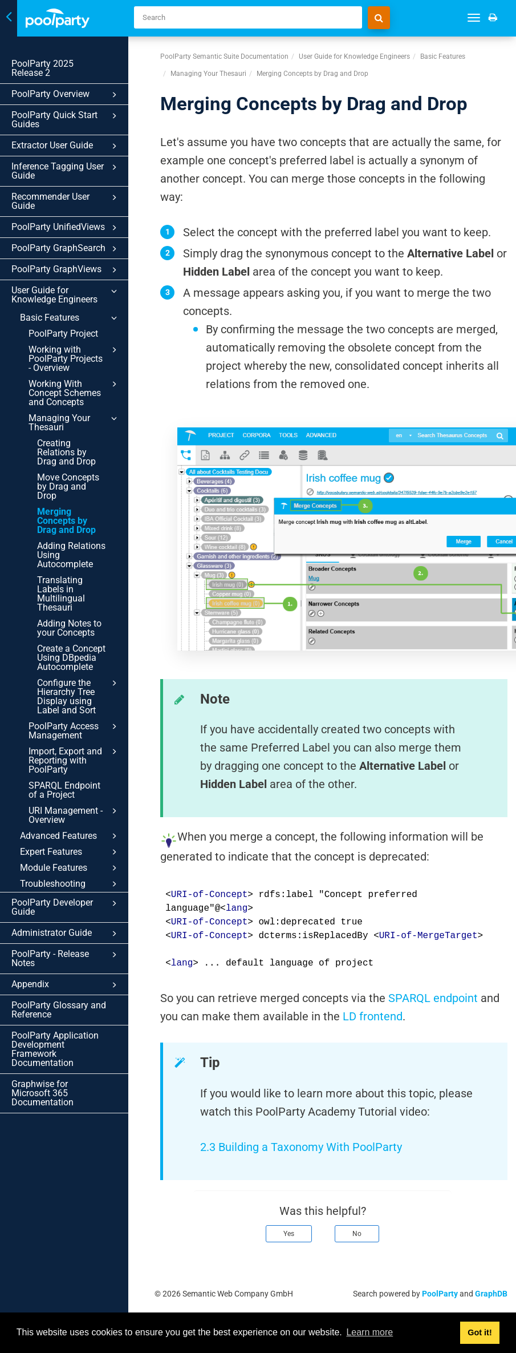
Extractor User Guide (66, 146)
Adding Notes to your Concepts (69, 628)
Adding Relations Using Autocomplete (71, 555)
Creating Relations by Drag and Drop (66, 452)
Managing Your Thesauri (75, 422)
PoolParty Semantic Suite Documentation (224, 56)
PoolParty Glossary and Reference (58, 1010)
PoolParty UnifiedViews (66, 227)
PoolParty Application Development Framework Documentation (55, 1049)
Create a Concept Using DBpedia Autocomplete (71, 657)
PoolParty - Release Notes (66, 958)
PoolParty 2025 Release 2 (59, 68)
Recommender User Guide (66, 201)
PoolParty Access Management (75, 730)
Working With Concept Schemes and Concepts (75, 392)
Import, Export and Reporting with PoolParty (75, 760)
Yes (288, 1234)
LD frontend (373, 1016)
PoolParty (440, 1293)
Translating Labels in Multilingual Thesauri (61, 594)
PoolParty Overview (66, 94)
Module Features (70, 868)
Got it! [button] (479, 1332)
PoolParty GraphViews (66, 270)
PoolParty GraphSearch (66, 249)
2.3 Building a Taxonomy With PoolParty (302, 1147)
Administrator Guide (66, 933)
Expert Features (70, 852)
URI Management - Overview (75, 815)
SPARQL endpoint (433, 998)
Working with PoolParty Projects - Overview (75, 358)
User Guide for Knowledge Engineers (66, 295)
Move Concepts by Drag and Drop (68, 486)
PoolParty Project (63, 333)
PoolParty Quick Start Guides (66, 120)
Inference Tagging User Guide (66, 171)
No (356, 1234)
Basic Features (70, 318)
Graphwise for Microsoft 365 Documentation (42, 1093)
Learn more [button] (369, 1332)
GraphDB (491, 1293)
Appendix (66, 985)
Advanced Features (70, 836)
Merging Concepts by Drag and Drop (66, 520)
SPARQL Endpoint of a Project (64, 790)
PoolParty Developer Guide (66, 907)
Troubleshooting (70, 884)
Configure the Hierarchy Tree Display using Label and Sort (79, 696)
